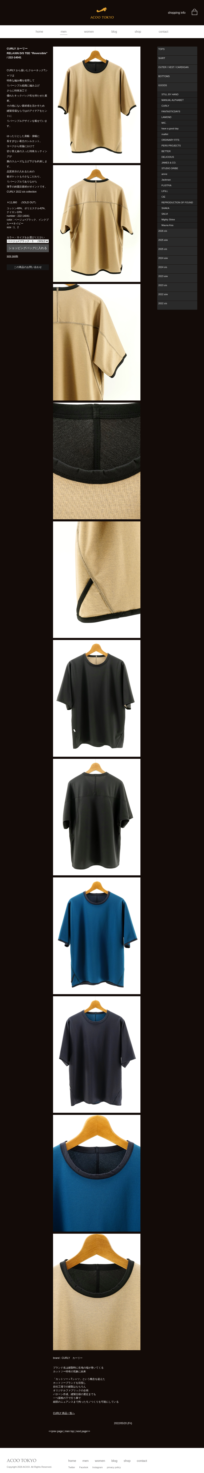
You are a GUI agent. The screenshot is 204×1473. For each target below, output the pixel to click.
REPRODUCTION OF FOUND (177, 202)
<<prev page (56, 1431)
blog (114, 31)
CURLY (165, 105)
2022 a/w (163, 294)
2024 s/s (162, 267)
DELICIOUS (167, 157)
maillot (164, 134)
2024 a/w (163, 258)
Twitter (71, 1467)
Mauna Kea (167, 225)
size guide (12, 256)
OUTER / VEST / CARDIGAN (173, 67)
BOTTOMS (164, 76)
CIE (163, 197)
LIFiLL (164, 191)
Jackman (166, 179)
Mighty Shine (168, 219)
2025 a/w (163, 240)
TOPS (161, 49)
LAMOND (166, 117)
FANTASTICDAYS (170, 111)
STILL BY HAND (170, 94)
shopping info (176, 12)
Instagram (97, 1467)
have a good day (170, 128)
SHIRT (161, 58)
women (89, 31)
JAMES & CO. (168, 162)
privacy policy (114, 1467)
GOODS (162, 85)
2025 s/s (162, 249)
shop (138, 31)
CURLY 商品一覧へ (64, 1413)
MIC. (163, 123)
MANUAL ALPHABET (172, 100)
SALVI (164, 214)
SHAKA (165, 208)
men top (69, 1431)
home (39, 31)
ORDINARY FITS (170, 140)
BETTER (166, 151)
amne (164, 174)
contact (163, 31)
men (64, 31)
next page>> (83, 1431)
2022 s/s (162, 303)
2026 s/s (162, 231)
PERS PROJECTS (171, 145)
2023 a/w (163, 276)
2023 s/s (162, 285)
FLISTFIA (166, 185)
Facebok (83, 1467)
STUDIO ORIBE (169, 168)
